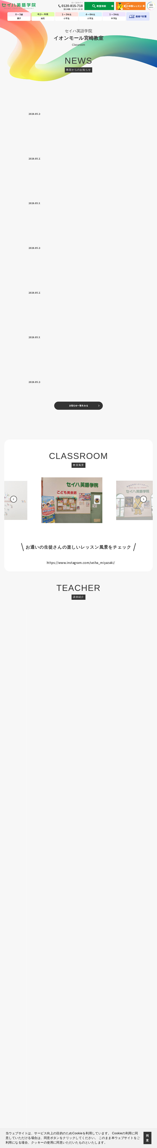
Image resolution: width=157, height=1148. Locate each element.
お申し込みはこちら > (78, 658)
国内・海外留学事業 (64, 1105)
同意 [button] (147, 1138)
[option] (78, 233)
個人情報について (18, 1105)
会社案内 (34, 1105)
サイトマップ (129, 1105)
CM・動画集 (96, 1105)
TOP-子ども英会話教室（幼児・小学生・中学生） (78, 1094)
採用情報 (142, 1105)
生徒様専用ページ (113, 1105)
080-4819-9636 (91, 511)
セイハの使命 (47, 1105)
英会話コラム (82, 1105)
